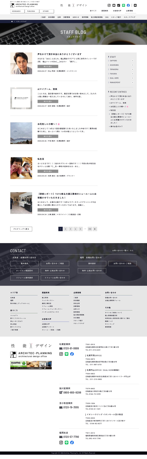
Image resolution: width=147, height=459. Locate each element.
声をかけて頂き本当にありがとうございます (121, 97)
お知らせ (77, 309)
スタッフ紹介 (78, 321)
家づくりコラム (15, 327)
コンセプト (14, 315)
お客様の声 (46, 324)
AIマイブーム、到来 (118, 103)
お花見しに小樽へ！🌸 (120, 106)
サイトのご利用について (113, 313)
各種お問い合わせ (111, 298)
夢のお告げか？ (117, 126)
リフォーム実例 (47, 306)
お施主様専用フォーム (113, 300)
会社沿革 (77, 303)
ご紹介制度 (14, 330)
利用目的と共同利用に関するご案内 (117, 318)
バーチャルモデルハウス (50, 312)
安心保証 (13, 324)
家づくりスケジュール (18, 318)
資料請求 (24, 263)
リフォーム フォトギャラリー (52, 309)
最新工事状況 (46, 303)
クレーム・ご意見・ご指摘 (51, 330)
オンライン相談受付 (24, 270)
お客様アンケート (48, 327)
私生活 (113, 110)
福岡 (11, 300)
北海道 (12, 298)
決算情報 (77, 306)
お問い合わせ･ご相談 (55, 263)
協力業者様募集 (79, 315)
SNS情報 (77, 318)
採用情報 (77, 312)
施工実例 (45, 298)
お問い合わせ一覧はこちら (122, 250)
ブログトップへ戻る (21, 229)
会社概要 (77, 300)
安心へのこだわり (16, 321)
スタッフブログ (79, 323)
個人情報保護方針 (111, 315)
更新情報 (108, 327)
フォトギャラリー (48, 300)
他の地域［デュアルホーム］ (20, 303)
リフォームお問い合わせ (55, 278)
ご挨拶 (76, 298)
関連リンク (109, 321)
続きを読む (48, 66)
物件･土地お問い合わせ (55, 270)
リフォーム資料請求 (24, 278)
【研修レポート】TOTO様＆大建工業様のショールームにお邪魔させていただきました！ (121, 118)
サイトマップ (109, 324)
